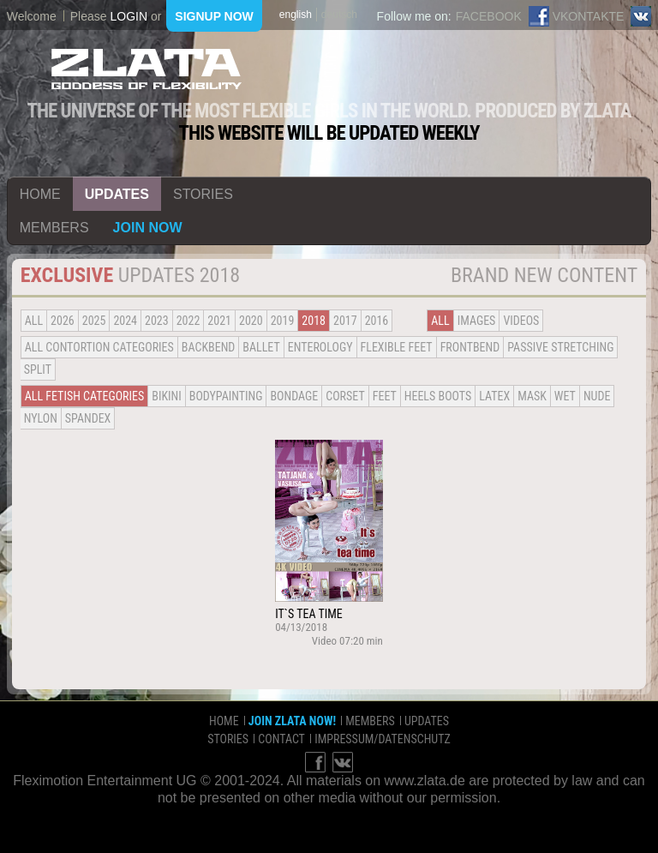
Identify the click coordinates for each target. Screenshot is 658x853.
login (128, 16)
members (54, 227)
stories (203, 194)
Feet (385, 396)
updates (117, 194)
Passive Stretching (560, 347)
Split (37, 369)
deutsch (339, 15)
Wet (565, 396)
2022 (188, 320)
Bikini (166, 396)
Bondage (294, 396)
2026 (63, 320)
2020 (251, 320)
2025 (94, 320)
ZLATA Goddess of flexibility (146, 69)
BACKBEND (208, 347)
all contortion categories (99, 347)
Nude (597, 396)
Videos (521, 320)
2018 (314, 320)
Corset (345, 396)
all (34, 320)
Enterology (320, 347)
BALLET (260, 347)
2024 (125, 320)
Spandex (88, 418)
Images (477, 320)
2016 (377, 320)
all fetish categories (85, 396)
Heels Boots (437, 396)
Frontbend (470, 347)
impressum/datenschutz (382, 739)
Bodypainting (226, 396)
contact (281, 739)
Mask (532, 396)
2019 (283, 320)
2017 (345, 320)
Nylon (40, 418)
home (40, 194)
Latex (494, 396)
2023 (157, 320)
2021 (219, 320)
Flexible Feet (397, 347)
